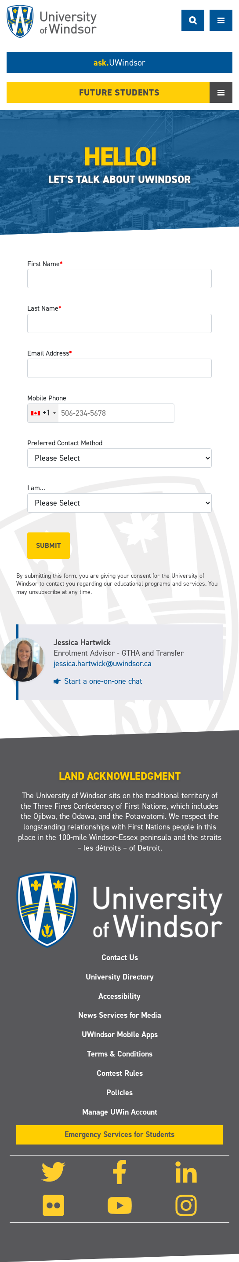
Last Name (44, 308)
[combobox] (43, 413)
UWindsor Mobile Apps (119, 1034)
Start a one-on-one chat (103, 681)
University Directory (119, 976)
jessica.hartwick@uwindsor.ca (103, 663)
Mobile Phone (46, 398)
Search (192, 20)
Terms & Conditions (119, 1054)
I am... (36, 487)
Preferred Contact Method (64, 443)
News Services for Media (119, 1015)
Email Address (49, 353)
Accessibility (119, 996)
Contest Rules (119, 1073)
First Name (45, 263)
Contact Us (119, 957)
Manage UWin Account (119, 1111)
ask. (119, 62)
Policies (119, 1092)
